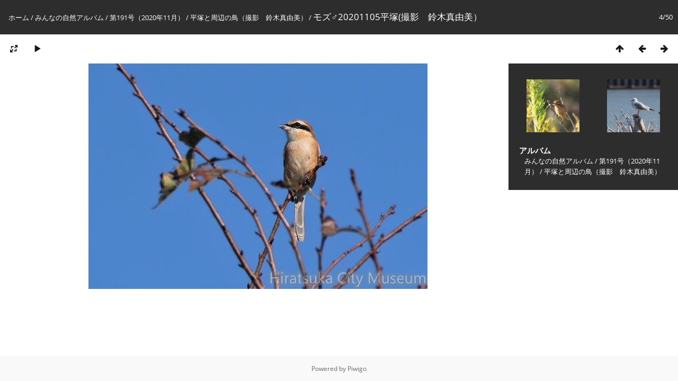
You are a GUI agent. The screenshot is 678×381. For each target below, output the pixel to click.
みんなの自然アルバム (69, 17)
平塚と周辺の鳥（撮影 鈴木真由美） (248, 17)
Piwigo (357, 368)
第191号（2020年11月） (147, 17)
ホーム (18, 17)
